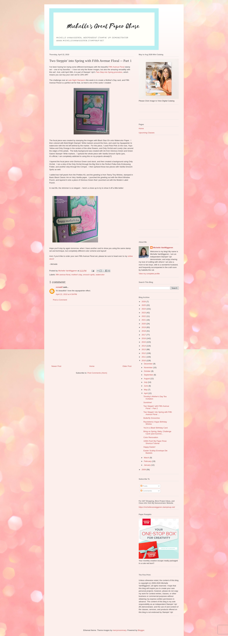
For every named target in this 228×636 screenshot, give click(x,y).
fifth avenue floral (63, 275)
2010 (144, 360)
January (147, 465)
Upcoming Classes (146, 133)
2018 (144, 331)
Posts (143, 486)
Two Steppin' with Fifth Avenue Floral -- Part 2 (156, 407)
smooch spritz (89, 275)
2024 (144, 309)
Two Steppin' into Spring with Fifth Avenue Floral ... (157, 413)
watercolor (100, 275)
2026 (144, 301)
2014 (144, 346)
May (146, 390)
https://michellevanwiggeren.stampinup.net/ (157, 507)
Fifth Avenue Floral (116, 67)
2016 (144, 338)
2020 (144, 324)
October (147, 371)
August (147, 378)
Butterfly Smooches (151, 418)
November (148, 367)
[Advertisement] (91, 334)
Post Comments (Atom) (97, 373)
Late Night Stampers (76, 80)
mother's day (76, 275)
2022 (144, 316)
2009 (144, 469)
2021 (144, 320)
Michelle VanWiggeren (163, 247)
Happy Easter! (149, 447)
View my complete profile (149, 274)
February (148, 461)
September (149, 375)
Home (92, 366)
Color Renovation (150, 437)
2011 (144, 357)
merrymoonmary (119, 630)
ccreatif (59, 287)
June (146, 386)
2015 (144, 342)
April (146, 393)
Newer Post (56, 366)
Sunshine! (147, 402)
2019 (144, 327)
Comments (146, 491)
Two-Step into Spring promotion (109, 72)
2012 (144, 353)
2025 (144, 305)
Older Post (127, 366)
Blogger (141, 630)
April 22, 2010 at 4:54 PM (66, 294)
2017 (144, 335)
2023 (144, 313)
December (148, 364)
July (146, 382)
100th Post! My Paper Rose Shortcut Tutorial (154, 442)
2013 (144, 349)
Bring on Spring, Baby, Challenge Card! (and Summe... (157, 432)
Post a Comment (60, 300)
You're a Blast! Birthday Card (155, 428)
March (147, 458)
